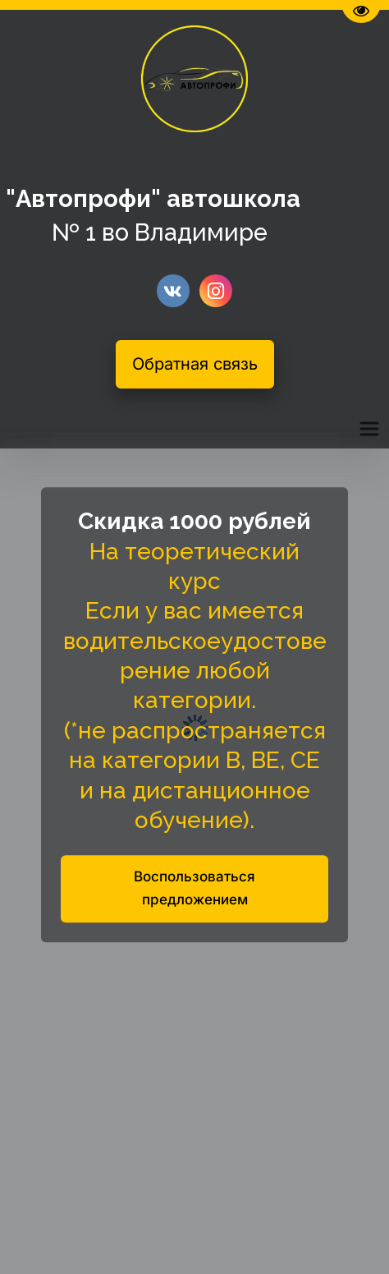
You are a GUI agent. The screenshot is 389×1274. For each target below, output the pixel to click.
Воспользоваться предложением (194, 888)
